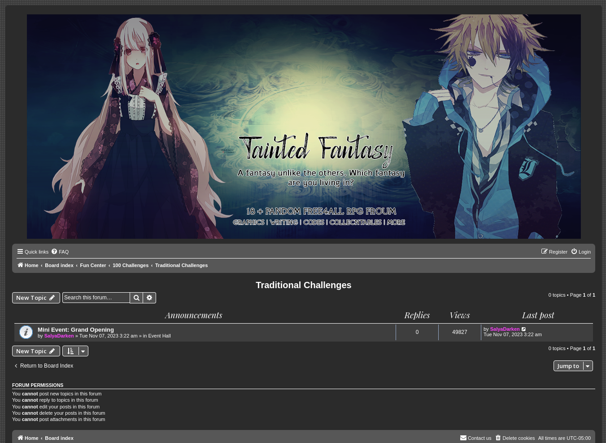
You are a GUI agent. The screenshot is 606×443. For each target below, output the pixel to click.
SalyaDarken (59, 335)
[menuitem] (60, 251)
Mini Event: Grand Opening (76, 329)
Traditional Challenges (303, 285)
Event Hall (159, 335)
